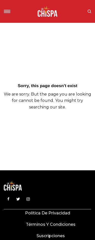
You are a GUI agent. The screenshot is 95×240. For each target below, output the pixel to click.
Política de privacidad (47, 213)
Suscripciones (50, 235)
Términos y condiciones (50, 224)
